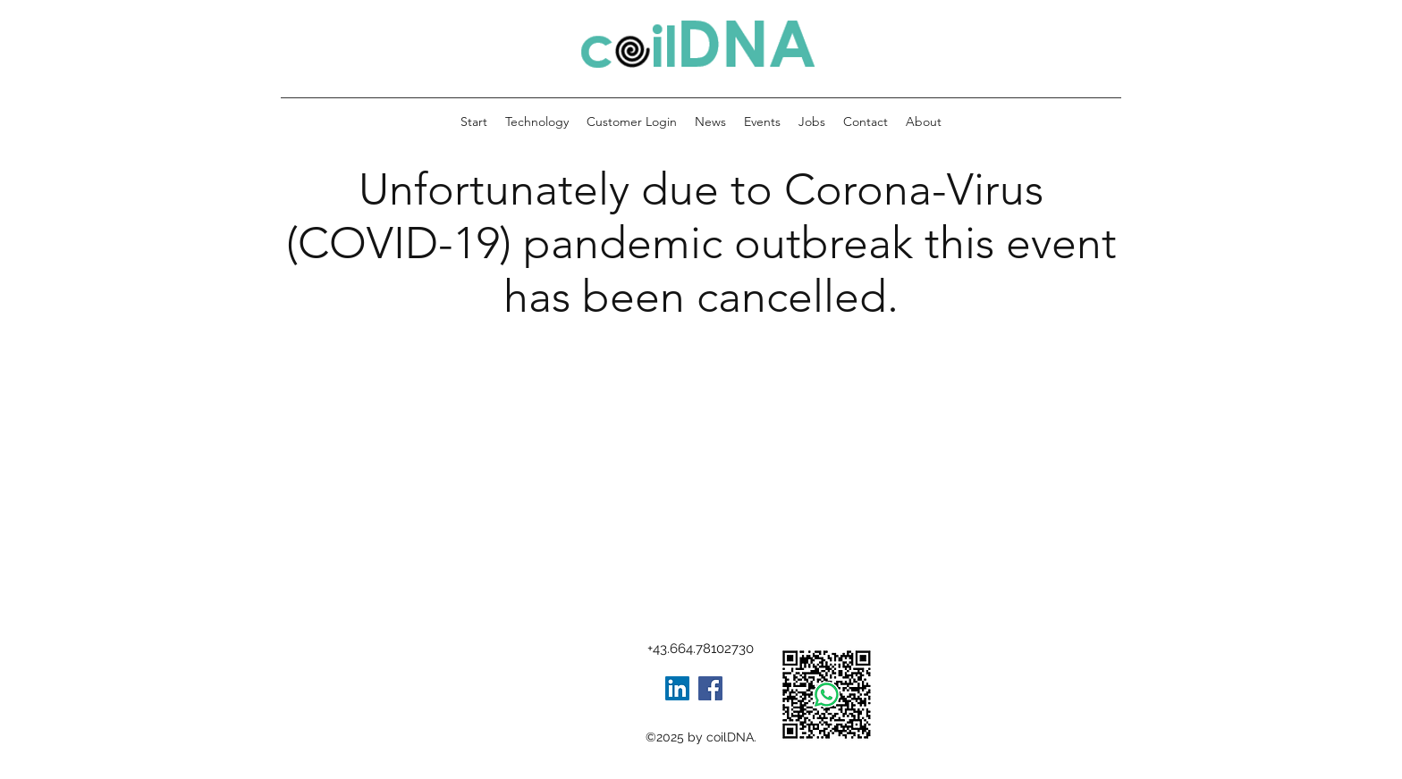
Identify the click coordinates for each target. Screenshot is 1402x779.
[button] (923, 121)
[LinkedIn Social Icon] (677, 688)
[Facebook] (710, 688)
